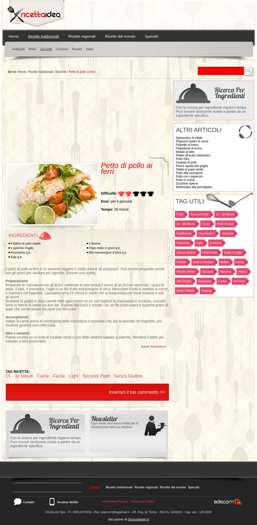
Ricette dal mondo (120, 36)
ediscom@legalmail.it (115, 512)
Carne (222, 281)
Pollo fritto (182, 159)
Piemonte (182, 243)
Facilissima (183, 233)
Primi (32, 49)
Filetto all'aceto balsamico (193, 155)
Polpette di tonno (187, 145)
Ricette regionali (82, 36)
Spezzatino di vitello (189, 138)
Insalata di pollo (186, 162)
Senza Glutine (185, 252)
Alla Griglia (183, 281)
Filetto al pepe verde (189, 169)
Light (199, 243)
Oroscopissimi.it (138, 519)
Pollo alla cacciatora (189, 173)
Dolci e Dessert (203, 262)
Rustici (77, 49)
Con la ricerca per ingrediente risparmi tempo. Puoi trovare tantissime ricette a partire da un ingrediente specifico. (211, 111)
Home (14, 36)
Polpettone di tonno (189, 148)
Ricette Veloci (185, 271)
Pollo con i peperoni (189, 176)
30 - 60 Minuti (185, 224)
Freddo (181, 262)
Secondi (46, 49)
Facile (240, 262)
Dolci (89, 49)
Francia (206, 291)
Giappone (204, 281)
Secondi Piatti (199, 214)
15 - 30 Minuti (225, 214)
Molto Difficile (185, 291)
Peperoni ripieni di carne (192, 141)
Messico (225, 271)
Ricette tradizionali (43, 36)
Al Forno (239, 281)
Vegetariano (206, 233)
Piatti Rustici (225, 224)
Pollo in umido (185, 180)
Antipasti (18, 49)
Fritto (179, 214)
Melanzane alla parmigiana (194, 187)
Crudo (206, 224)
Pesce (242, 271)
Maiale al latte (185, 152)
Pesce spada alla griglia (192, 166)
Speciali (151, 36)
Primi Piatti (209, 252)
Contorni (62, 49)
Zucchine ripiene (187, 183)
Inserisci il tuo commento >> (137, 392)
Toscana (207, 271)
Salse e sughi (233, 252)
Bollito (224, 262)
